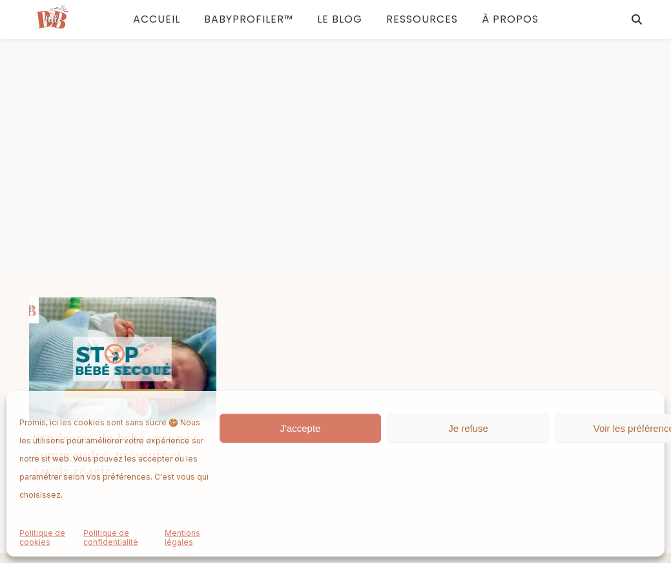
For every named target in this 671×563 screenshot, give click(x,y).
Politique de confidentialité (110, 538)
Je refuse (468, 428)
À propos (255, 386)
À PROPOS (510, 19)
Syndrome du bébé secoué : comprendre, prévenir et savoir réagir (115, 221)
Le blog (339, 19)
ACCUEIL (156, 19)
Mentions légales (182, 538)
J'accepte (300, 428)
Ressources (422, 19)
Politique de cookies (42, 538)
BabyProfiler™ (248, 19)
